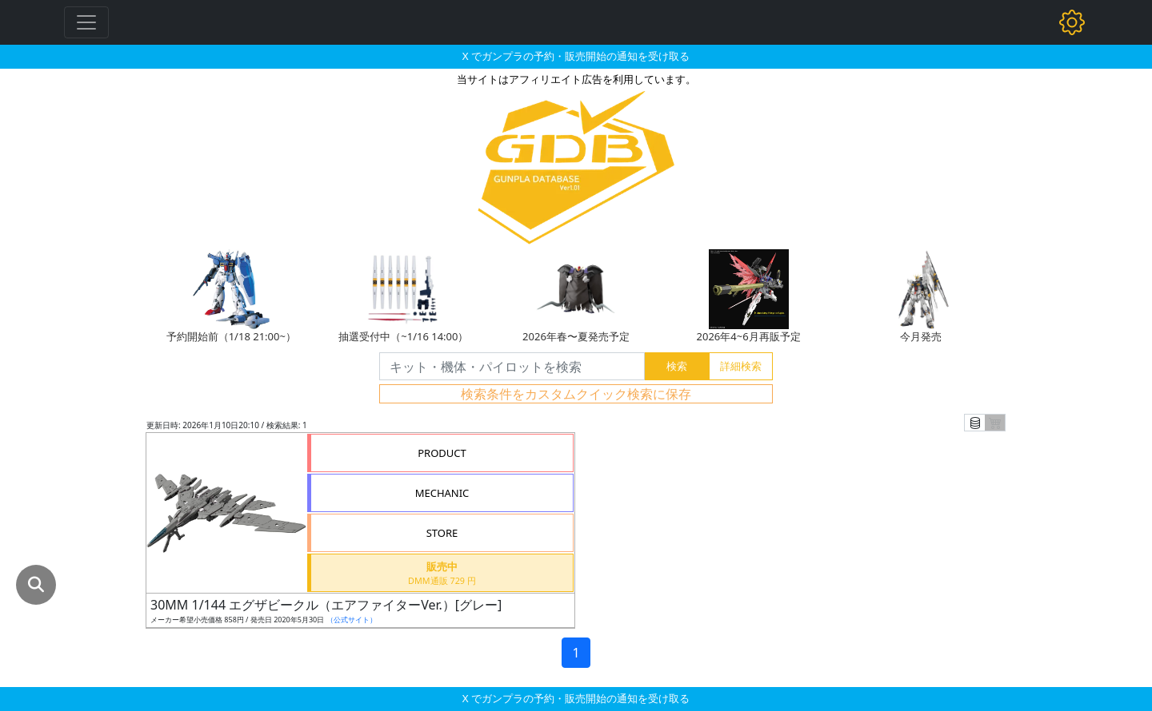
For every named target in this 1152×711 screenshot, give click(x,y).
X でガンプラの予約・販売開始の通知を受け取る (576, 56)
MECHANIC (442, 493)
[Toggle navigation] (86, 22)
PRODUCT (442, 453)
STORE (442, 533)
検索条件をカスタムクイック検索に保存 (576, 394)
